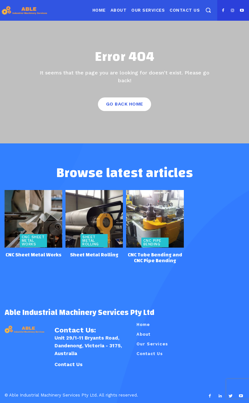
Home (143, 323)
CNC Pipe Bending (152, 242)
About (143, 333)
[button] (208, 10)
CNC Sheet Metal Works (33, 240)
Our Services (152, 343)
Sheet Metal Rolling (90, 240)
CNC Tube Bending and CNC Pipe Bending (155, 257)
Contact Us (68, 363)
